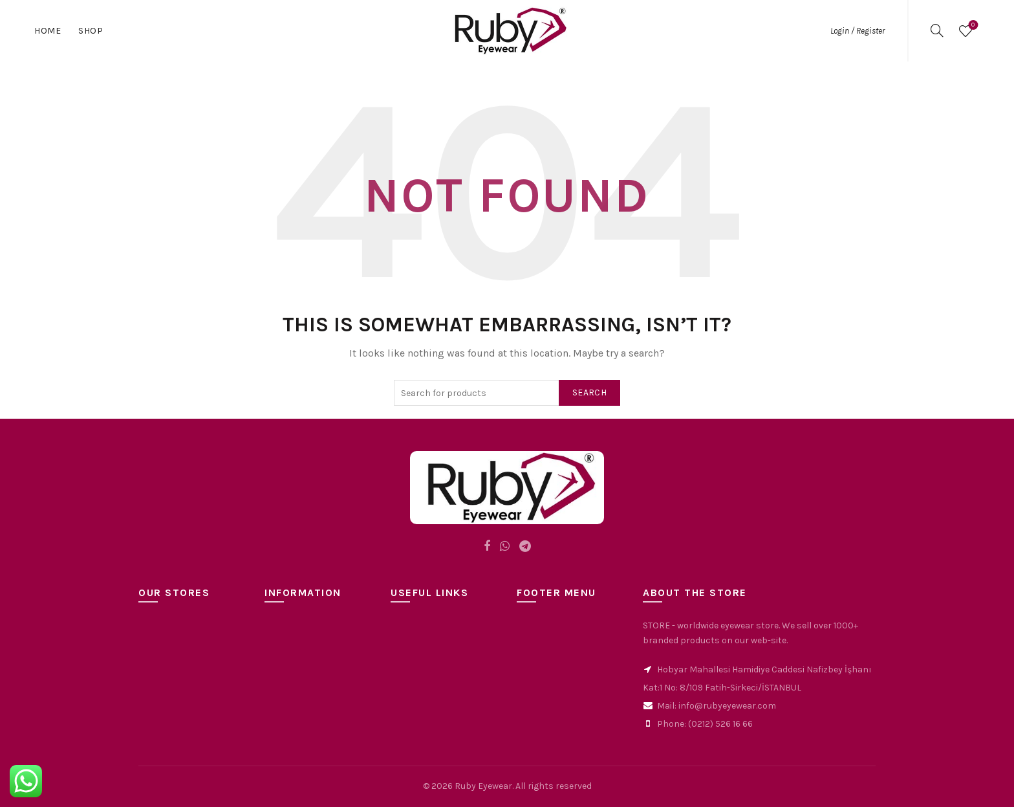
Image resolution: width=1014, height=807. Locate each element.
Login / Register (857, 31)
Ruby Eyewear (483, 785)
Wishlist (971, 25)
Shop (90, 30)
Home (47, 30)
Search (589, 392)
